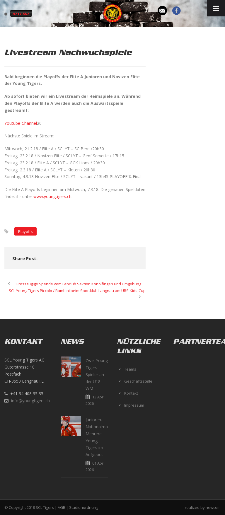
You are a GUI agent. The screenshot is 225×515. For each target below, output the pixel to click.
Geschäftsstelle (138, 381)
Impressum (134, 405)
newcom (213, 507)
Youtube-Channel (20, 123)
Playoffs (25, 231)
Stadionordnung (83, 507)
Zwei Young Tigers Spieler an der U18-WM (97, 374)
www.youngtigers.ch (52, 196)
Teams (130, 369)
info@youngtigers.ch (30, 400)
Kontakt (131, 393)
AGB (61, 507)
